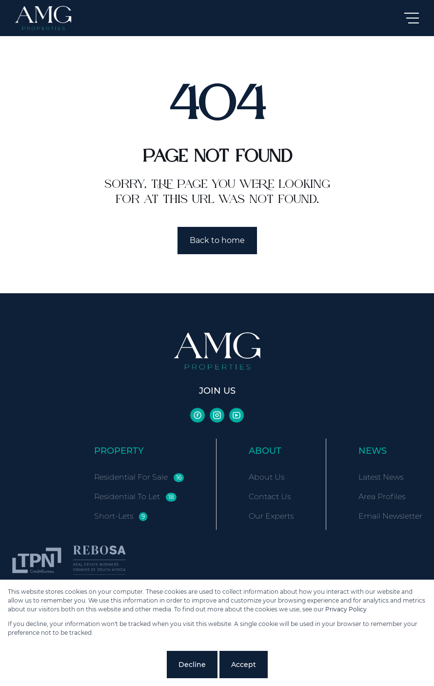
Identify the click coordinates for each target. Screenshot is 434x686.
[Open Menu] (411, 18)
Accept (243, 664)
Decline (192, 664)
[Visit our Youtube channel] (236, 415)
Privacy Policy (346, 609)
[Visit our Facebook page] (197, 415)
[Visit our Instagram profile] (217, 415)
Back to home (217, 240)
